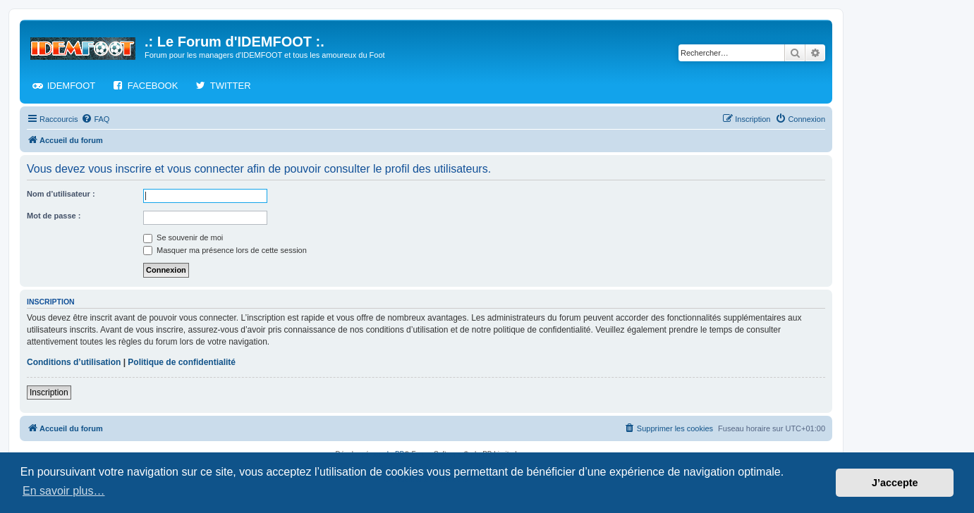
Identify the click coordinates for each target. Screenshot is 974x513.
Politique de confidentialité (182, 362)
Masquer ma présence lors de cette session (225, 250)
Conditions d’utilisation (74, 362)
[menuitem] (95, 119)
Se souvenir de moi (183, 237)
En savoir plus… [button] (64, 491)
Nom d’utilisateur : (61, 194)
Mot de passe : (53, 215)
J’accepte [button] (895, 482)
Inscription (49, 392)
